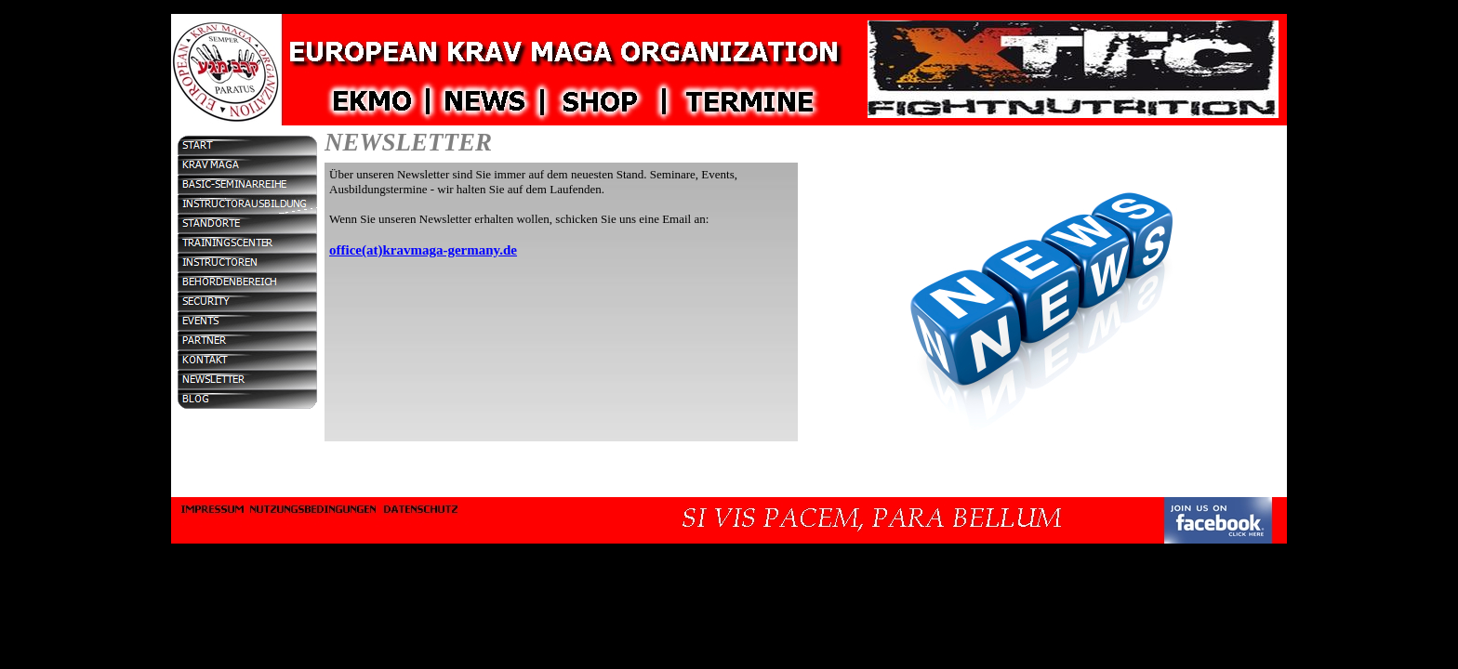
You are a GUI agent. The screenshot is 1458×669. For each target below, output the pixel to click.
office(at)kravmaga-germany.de (423, 250)
